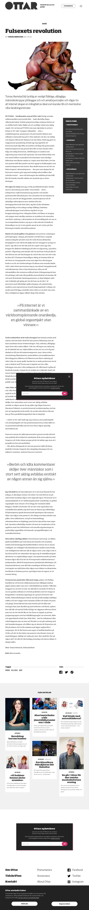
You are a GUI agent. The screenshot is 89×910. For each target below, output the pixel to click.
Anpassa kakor (64, 904)
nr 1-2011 (14, 670)
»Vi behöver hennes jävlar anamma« (17, 777)
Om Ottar (11, 870)
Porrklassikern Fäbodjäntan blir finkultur (44, 764)
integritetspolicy (55, 838)
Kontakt (11, 882)
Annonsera (43, 876)
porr (20, 670)
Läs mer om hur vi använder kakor (28, 898)
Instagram (78, 882)
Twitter (76, 876)
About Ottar (44, 882)
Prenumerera (68, 6)
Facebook (77, 870)
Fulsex (7, 670)
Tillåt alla (24, 904)
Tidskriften (13, 876)
